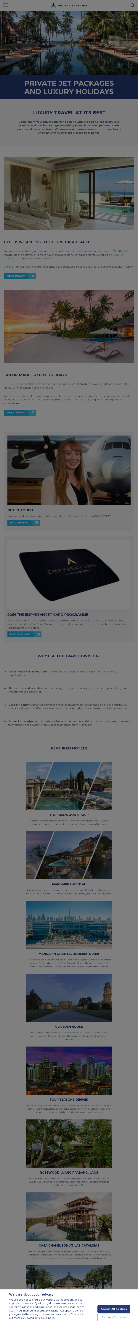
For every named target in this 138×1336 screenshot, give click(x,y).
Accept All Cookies (114, 1308)
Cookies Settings (114, 1317)
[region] (69, 1312)
